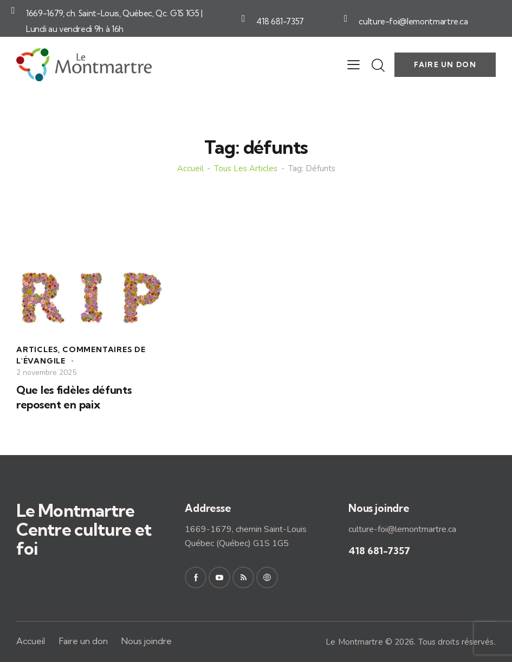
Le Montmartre (354, 642)
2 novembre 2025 (46, 372)
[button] (353, 65)
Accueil (190, 169)
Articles (37, 349)
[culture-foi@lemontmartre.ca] (346, 18)
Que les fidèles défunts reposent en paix (74, 397)
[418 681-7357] (243, 18)
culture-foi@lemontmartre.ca (413, 21)
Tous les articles (245, 169)
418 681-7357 (280, 21)
